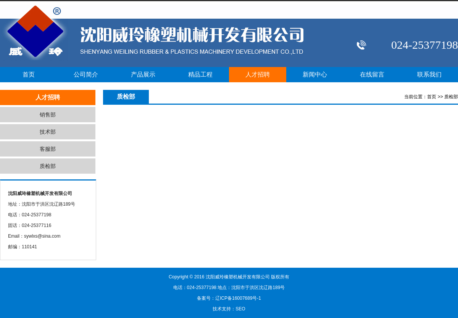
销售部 (48, 115)
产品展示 (143, 74)
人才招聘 (257, 74)
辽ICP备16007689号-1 (238, 298)
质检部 (48, 166)
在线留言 (372, 74)
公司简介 (86, 74)
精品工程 (200, 74)
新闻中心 (315, 74)
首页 (29, 74)
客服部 (48, 149)
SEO (240, 309)
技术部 (48, 132)
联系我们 (429, 74)
